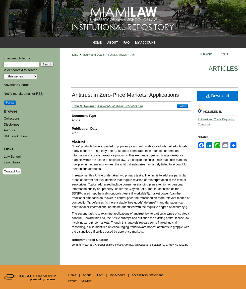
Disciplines (11, 124)
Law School (12, 156)
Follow (182, 106)
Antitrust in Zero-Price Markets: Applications (125, 95)
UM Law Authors (16, 136)
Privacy (72, 280)
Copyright (86, 280)
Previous (206, 53)
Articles (223, 68)
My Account (117, 275)
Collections (12, 118)
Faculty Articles (117, 54)
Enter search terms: (17, 58)
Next (223, 53)
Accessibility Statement (147, 275)
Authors (9, 130)
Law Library (12, 162)
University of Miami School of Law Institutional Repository (123, 18)
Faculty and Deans (93, 54)
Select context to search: (20, 70)
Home (74, 54)
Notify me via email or (23, 94)
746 (132, 54)
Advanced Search (17, 85)
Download (217, 96)
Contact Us (12, 171)
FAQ (100, 275)
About (87, 275)
